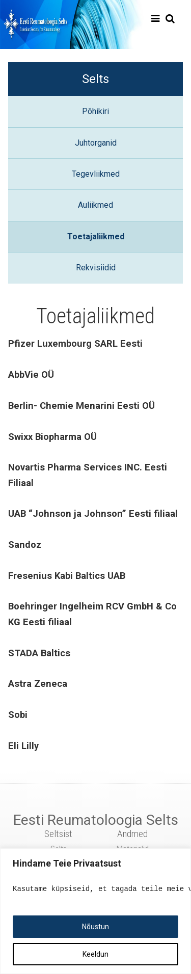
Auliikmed (95, 205)
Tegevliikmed (96, 174)
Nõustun (95, 927)
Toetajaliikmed (95, 236)
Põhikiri (95, 111)
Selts (95, 79)
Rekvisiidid (96, 267)
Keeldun (95, 954)
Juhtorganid (96, 143)
